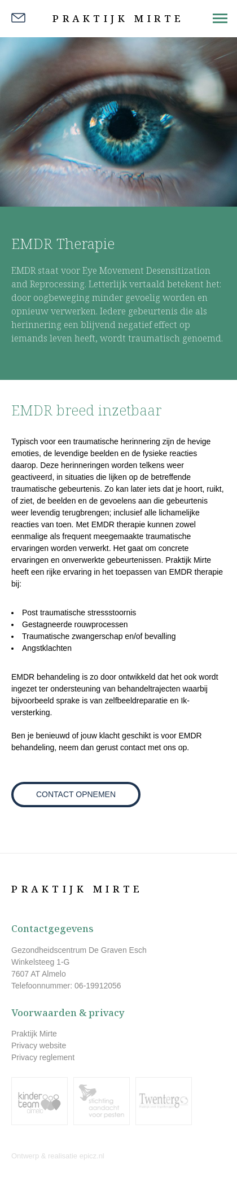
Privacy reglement (42, 1057)
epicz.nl (92, 1156)
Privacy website (38, 1045)
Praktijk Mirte (118, 18)
